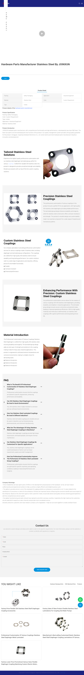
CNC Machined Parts (70, 584)
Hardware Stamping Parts (56, 584)
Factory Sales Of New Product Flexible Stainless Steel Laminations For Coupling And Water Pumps (60, 610)
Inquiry (5, 78)
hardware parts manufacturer (23, 108)
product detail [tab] (42, 90)
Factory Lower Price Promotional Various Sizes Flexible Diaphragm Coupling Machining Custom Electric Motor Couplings (19, 663)
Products (79, 584)
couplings (11, 164)
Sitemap (62, 672)
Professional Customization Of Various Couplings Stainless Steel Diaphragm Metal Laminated (20, 636)
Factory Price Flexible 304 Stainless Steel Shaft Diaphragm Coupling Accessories (20, 610)
